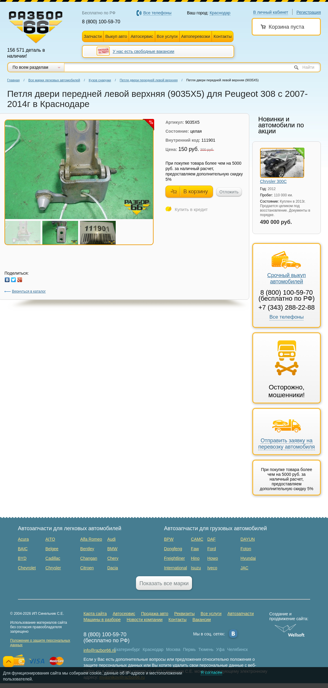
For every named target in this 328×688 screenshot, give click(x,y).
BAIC (23, 548)
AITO (50, 539)
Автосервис (142, 36)
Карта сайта (95, 613)
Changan (88, 558)
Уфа (220, 649)
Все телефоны (287, 317)
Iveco (212, 567)
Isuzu (196, 567)
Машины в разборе (102, 619)
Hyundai (248, 558)
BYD (22, 558)
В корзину (189, 191)
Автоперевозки (195, 36)
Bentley (87, 548)
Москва (173, 649)
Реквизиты (184, 613)
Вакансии (201, 619)
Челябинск (237, 649)
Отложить (229, 191)
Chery (112, 558)
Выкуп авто (116, 36)
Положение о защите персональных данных (40, 642)
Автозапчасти (241, 613)
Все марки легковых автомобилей (54, 80)
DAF (211, 539)
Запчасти (93, 36)
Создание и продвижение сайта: (289, 616)
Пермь (189, 649)
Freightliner (174, 558)
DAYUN (247, 539)
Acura (23, 539)
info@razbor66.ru (99, 650)
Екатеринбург (127, 649)
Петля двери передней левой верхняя (148, 80)
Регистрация (308, 12)
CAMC (197, 539)
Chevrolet (27, 567)
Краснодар (153, 649)
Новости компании (145, 619)
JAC (244, 567)
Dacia (112, 567)
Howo (212, 558)
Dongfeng (173, 548)
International (175, 567)
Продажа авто (154, 613)
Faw (195, 548)
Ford (211, 548)
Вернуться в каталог (25, 291)
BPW (169, 539)
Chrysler (53, 567)
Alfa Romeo (91, 539)
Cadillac (52, 558)
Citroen (87, 567)
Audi (111, 539)
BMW (112, 548)
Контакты (222, 36)
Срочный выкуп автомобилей (286, 268)
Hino (195, 558)
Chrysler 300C (273, 181)
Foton (245, 548)
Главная (13, 80)
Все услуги (167, 36)
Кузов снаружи (100, 80)
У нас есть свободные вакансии (143, 51)
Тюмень (205, 649)
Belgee (51, 548)
